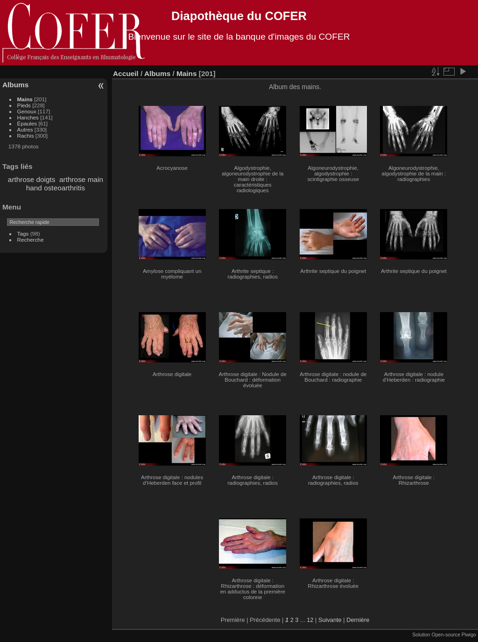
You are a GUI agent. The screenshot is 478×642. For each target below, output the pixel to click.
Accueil (126, 73)
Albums (15, 85)
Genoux (26, 111)
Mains (25, 99)
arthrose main (81, 179)
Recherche (30, 240)
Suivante (330, 619)
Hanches (28, 117)
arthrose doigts (32, 179)
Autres (25, 129)
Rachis (25, 136)
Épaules (27, 123)
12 (310, 619)
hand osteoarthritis (55, 188)
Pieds (24, 105)
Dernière (357, 619)
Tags (23, 233)
